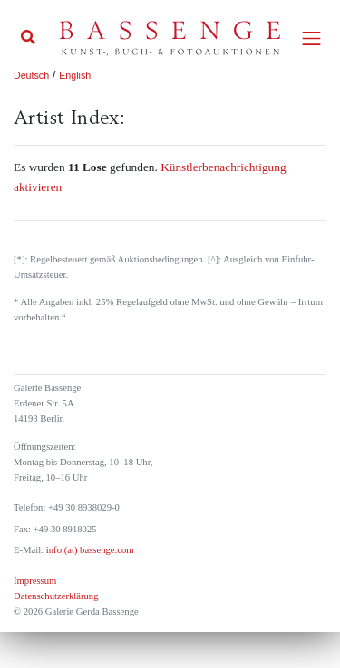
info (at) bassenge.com (88, 550)
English (75, 75)
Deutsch (31, 75)
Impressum (35, 581)
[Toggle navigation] (311, 38)
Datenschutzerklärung (56, 596)
